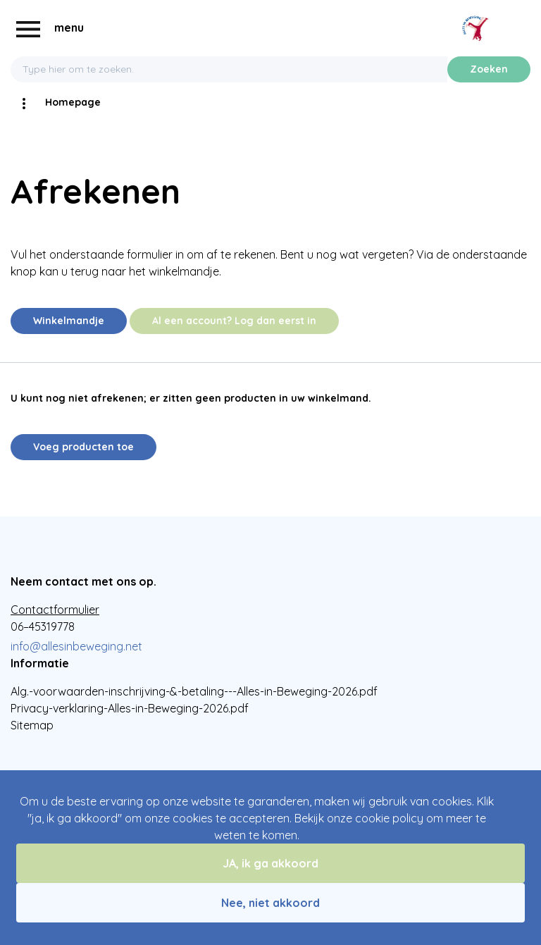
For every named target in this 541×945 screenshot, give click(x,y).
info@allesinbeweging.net (76, 646)
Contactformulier (55, 610)
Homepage (73, 102)
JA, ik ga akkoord (270, 863)
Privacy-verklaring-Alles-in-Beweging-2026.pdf (130, 708)
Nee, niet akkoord (270, 903)
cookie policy (389, 818)
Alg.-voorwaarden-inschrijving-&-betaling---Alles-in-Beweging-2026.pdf (194, 691)
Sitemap (32, 725)
